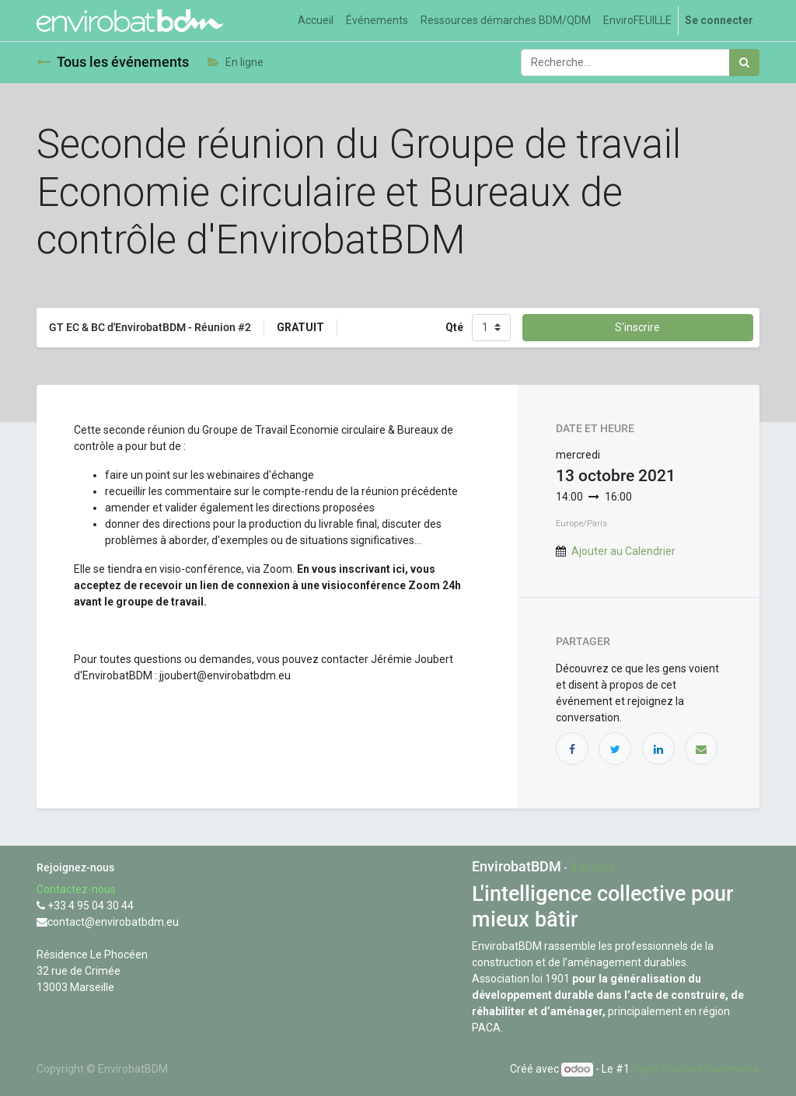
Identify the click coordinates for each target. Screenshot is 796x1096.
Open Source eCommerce (695, 1069)
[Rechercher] (744, 62)
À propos (592, 867)
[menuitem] (316, 20)
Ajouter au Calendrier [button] (623, 551)
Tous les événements (113, 62)
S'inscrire (637, 327)
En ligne (236, 62)
